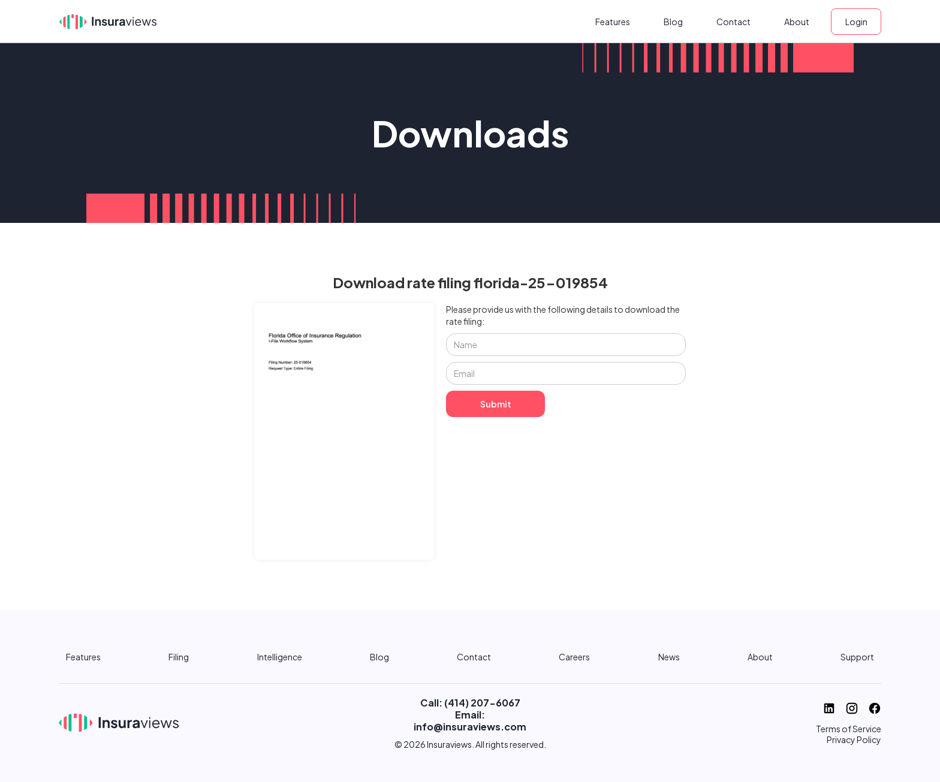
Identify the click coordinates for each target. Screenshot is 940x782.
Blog (673, 21)
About (796, 21)
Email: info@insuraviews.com (470, 720)
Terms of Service (848, 728)
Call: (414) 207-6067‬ (470, 702)
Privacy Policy (854, 739)
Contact (733, 21)
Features (612, 21)
